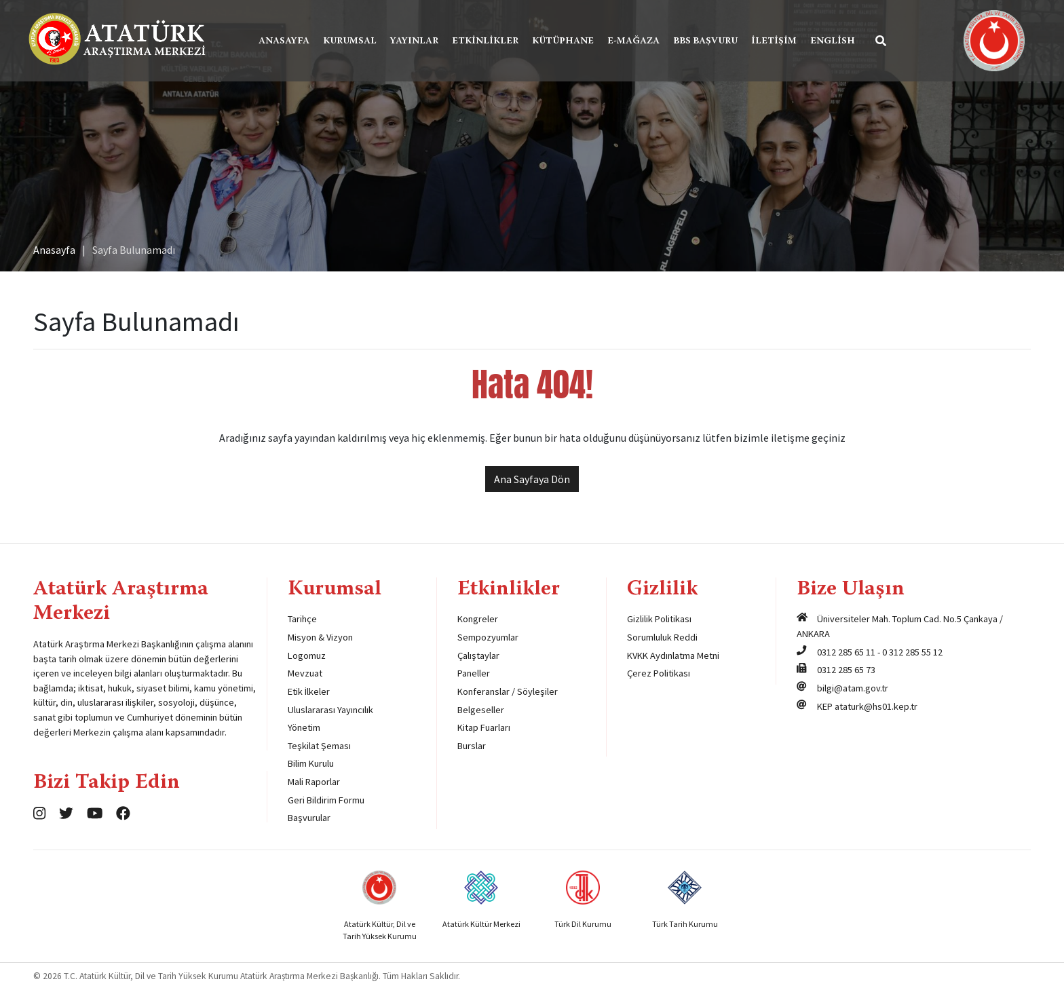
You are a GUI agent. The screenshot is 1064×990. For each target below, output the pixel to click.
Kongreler (477, 619)
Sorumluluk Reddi (662, 637)
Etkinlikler (485, 41)
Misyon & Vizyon (320, 637)
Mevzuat (305, 673)
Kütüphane (563, 41)
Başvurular (309, 818)
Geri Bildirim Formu (326, 800)
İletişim (774, 41)
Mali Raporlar (314, 782)
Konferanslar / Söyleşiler (507, 691)
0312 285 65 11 (846, 652)
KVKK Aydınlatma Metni (673, 655)
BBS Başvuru (705, 41)
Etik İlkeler (309, 691)
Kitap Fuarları (483, 727)
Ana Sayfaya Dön (532, 479)
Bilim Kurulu (311, 763)
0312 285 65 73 (846, 670)
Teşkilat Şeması (319, 746)
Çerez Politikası (658, 673)
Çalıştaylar (478, 655)
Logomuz (307, 655)
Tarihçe (302, 619)
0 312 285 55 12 (912, 652)
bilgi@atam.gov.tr (852, 688)
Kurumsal (350, 41)
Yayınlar (414, 41)
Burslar (471, 746)
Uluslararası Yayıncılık (330, 710)
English (832, 41)
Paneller (473, 673)
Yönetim (304, 727)
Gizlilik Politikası (659, 619)
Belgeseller (480, 710)
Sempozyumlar (487, 637)
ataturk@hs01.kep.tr (876, 706)
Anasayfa (284, 41)
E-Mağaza (633, 41)
